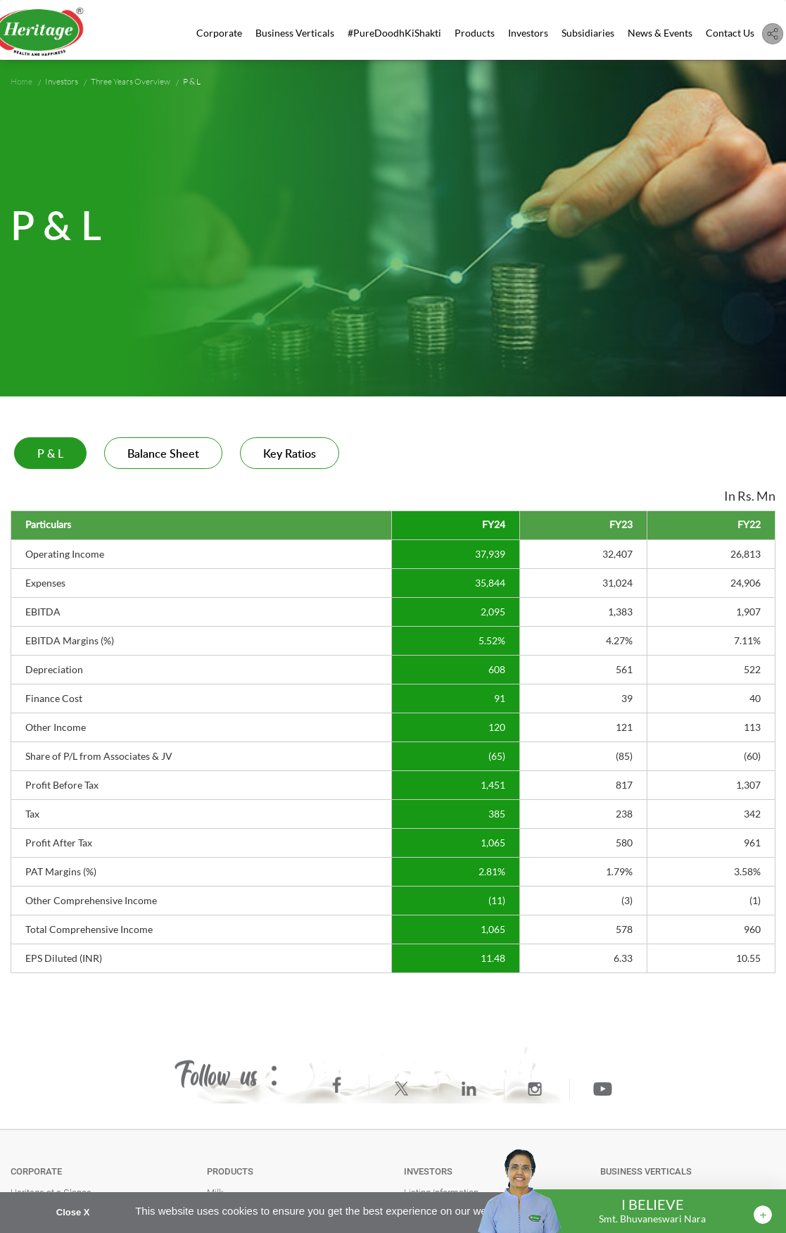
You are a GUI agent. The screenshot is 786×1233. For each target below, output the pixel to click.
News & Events (660, 33)
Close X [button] (73, 1212)
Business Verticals (296, 33)
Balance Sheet (163, 454)
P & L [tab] (50, 454)
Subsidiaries (588, 33)
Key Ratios (289, 454)
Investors (529, 33)
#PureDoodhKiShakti (395, 33)
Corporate (220, 33)
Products (475, 33)
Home (21, 81)
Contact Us (730, 33)
